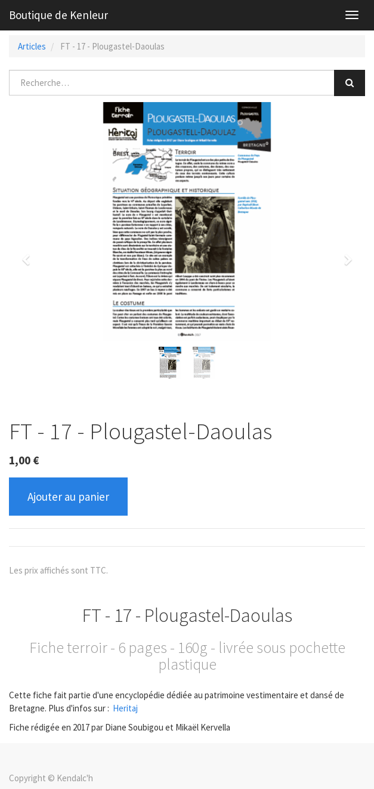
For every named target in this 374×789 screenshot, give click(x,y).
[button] (30, 254)
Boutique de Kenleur (58, 15)
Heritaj (125, 708)
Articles (32, 46)
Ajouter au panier (68, 496)
